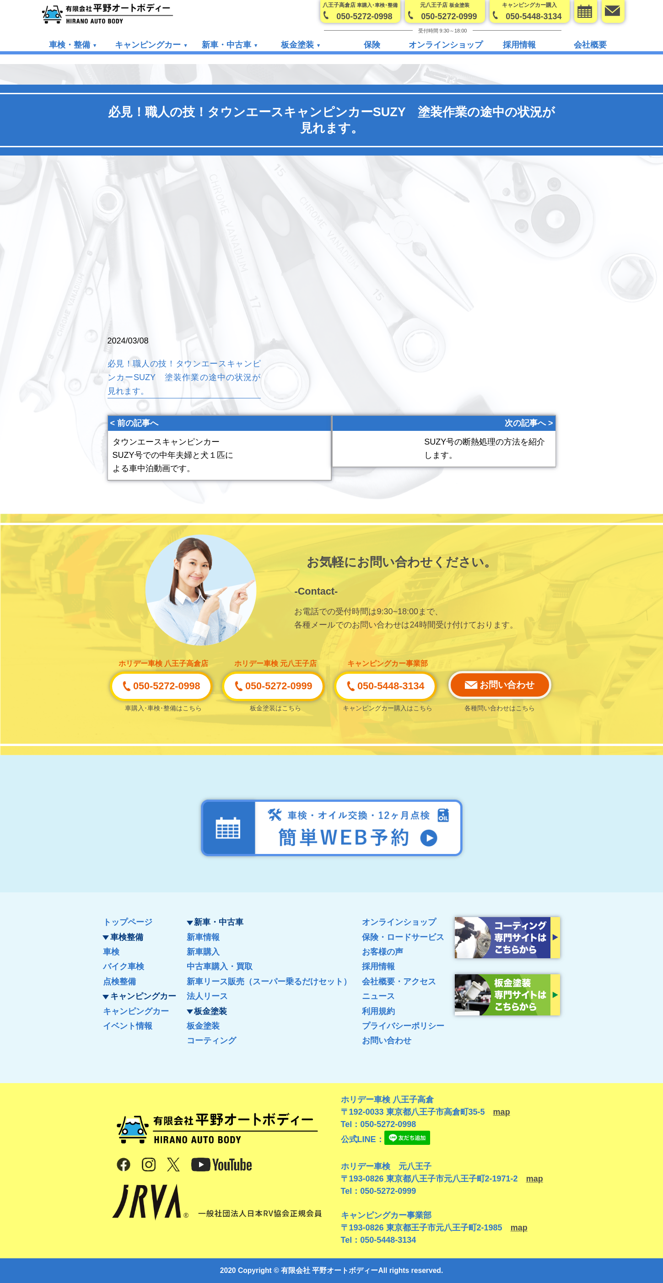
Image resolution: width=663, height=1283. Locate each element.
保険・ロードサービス (403, 937)
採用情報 (519, 45)
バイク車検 (123, 966)
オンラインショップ (446, 45)
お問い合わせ (386, 1040)
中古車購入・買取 (220, 966)
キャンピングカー (136, 1011)
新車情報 (203, 937)
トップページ (127, 922)
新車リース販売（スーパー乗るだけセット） (269, 981)
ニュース (378, 996)
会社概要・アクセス (399, 981)
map (501, 1112)
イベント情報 (127, 1026)
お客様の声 (382, 951)
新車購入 (203, 951)
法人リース (207, 996)
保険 (372, 45)
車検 (111, 951)
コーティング (211, 1040)
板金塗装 (203, 1026)
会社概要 (590, 45)
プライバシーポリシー (403, 1026)
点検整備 (119, 981)
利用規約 (378, 1011)
